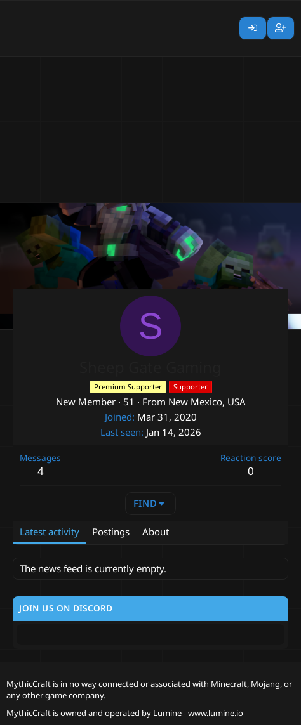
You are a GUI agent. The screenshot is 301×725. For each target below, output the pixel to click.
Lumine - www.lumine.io (198, 713)
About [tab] (155, 531)
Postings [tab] (111, 531)
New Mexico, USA (207, 401)
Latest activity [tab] (49, 531)
